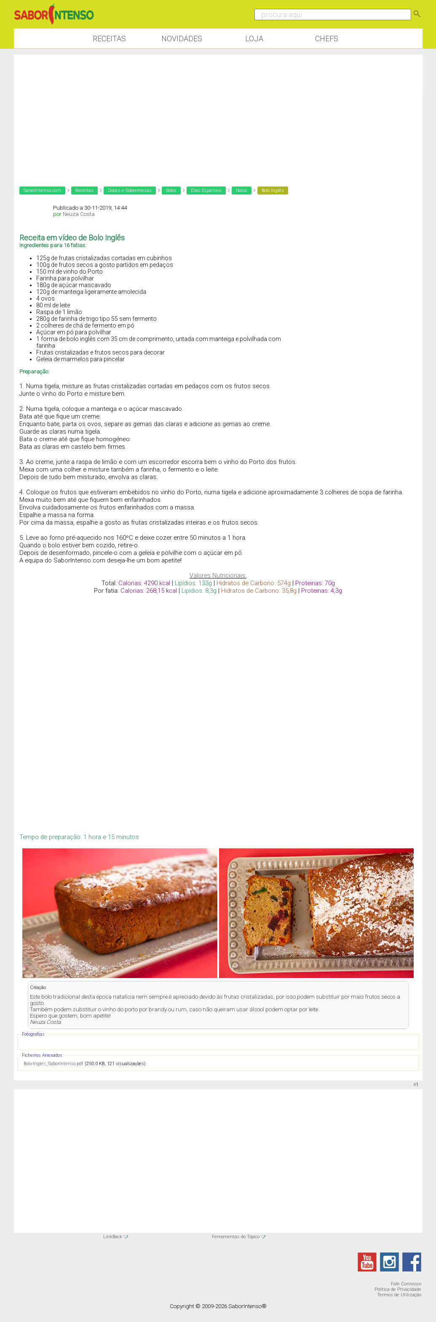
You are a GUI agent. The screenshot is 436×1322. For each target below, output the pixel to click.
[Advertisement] (218, 114)
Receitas (109, 38)
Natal (241, 190)
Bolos (171, 190)
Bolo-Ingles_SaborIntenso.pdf (53, 1063)
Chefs (326, 38)
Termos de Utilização (399, 1295)
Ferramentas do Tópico (235, 1236)
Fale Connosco (406, 1284)
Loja (254, 38)
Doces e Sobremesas (130, 190)
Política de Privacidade (397, 1289)
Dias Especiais (206, 190)
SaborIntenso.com (42, 190)
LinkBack (112, 1236)
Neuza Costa (79, 214)
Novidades (181, 38)
